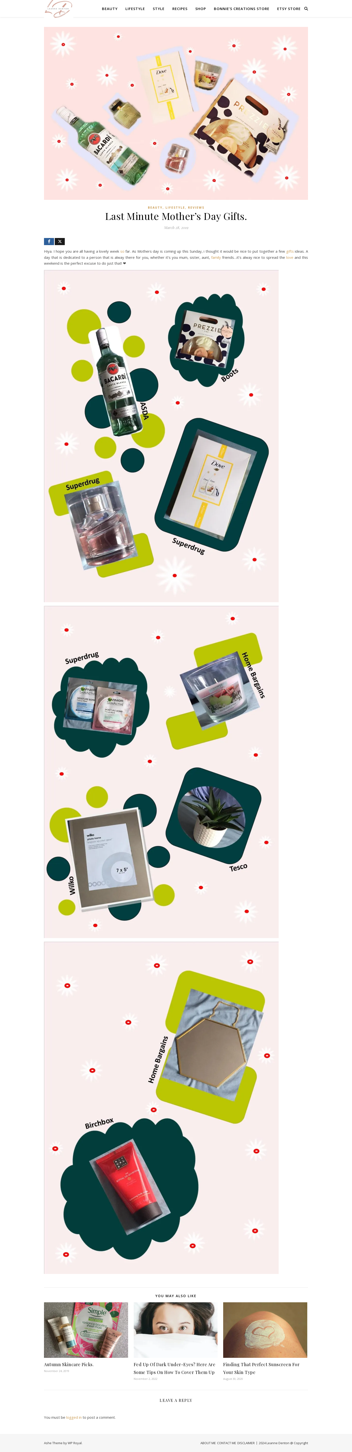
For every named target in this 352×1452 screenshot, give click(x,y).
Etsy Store (289, 8)
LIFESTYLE (135, 8)
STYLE (159, 8)
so (122, 251)
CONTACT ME (226, 1443)
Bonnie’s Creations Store (241, 8)
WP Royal (75, 1443)
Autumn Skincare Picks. (69, 1364)
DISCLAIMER (246, 1443)
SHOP (200, 8)
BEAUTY (110, 8)
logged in (74, 1417)
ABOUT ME (208, 1443)
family (216, 257)
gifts (290, 251)
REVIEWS (196, 207)
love (289, 257)
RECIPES (179, 8)
